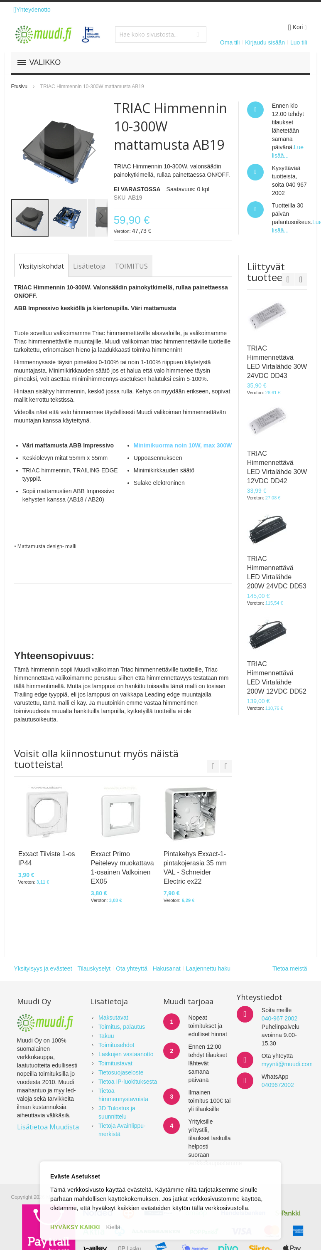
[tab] (41, 266)
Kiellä (113, 1227)
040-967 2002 (279, 1018)
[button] (27, 149)
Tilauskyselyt (94, 968)
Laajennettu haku (208, 968)
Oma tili (230, 42)
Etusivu (19, 86)
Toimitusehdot (116, 1045)
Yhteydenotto (32, 9)
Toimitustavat (115, 1063)
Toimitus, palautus (121, 1026)
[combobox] (160, 34)
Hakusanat (167, 968)
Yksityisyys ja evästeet (43, 968)
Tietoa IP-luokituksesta (127, 1081)
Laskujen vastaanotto (125, 1054)
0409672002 (278, 1085)
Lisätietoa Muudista (48, 1126)
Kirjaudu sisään (265, 42)
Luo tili (298, 42)
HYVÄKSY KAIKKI (75, 1227)
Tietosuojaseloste (120, 1072)
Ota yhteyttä (131, 968)
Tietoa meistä (289, 968)
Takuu (106, 1036)
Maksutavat (113, 1017)
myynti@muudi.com (287, 1064)
